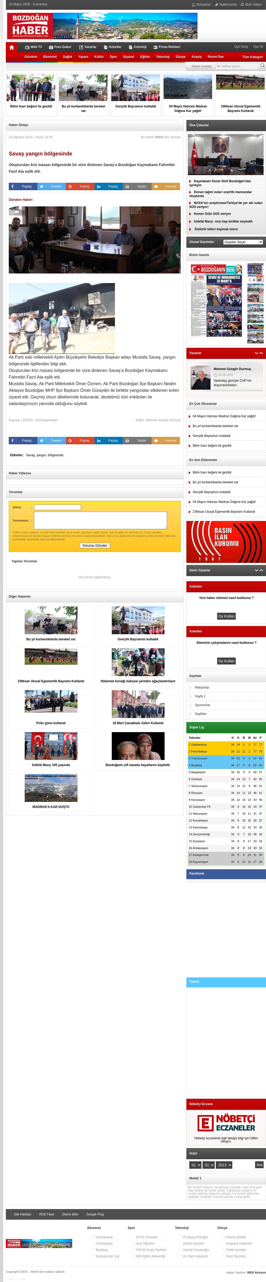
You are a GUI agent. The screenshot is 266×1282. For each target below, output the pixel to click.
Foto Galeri (60, 47)
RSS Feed (44, 1214)
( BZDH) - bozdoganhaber (39, 420)
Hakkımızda (226, 4)
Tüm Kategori (253, 57)
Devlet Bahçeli (192, 1243)
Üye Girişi (241, 47)
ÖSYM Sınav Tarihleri (149, 1250)
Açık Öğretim (143, 1243)
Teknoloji (163, 57)
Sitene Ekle (67, 1214)
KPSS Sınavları (145, 1237)
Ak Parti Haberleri (194, 1256)
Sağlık (67, 57)
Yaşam (83, 57)
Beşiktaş (100, 1250)
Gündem (30, 57)
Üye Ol (257, 47)
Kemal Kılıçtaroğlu (194, 1250)
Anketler (113, 47)
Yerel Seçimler (234, 1256)
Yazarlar (88, 47)
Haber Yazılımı (16, 1279)
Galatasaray (102, 1237)
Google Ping (92, 1214)
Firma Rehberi (166, 47)
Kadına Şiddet (234, 1237)
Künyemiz (201, 4)
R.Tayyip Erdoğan (194, 1237)
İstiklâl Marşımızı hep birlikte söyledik (220, 221)
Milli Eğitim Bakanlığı (148, 1256)
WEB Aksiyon (256, 1272)
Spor (113, 57)
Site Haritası (20, 1214)
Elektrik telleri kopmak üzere (213, 229)
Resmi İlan (216, 57)
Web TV (33, 47)
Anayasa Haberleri (237, 1243)
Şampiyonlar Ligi (105, 1256)
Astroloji (137, 47)
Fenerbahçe (102, 1243)
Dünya (181, 57)
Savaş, (31, 455)
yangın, (42, 455)
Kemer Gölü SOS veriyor (210, 214)
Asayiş (196, 57)
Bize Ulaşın (251, 4)
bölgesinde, (56, 455)
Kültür (99, 57)
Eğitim (145, 57)
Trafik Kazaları (234, 1250)
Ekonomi (50, 57)
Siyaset (128, 57)
